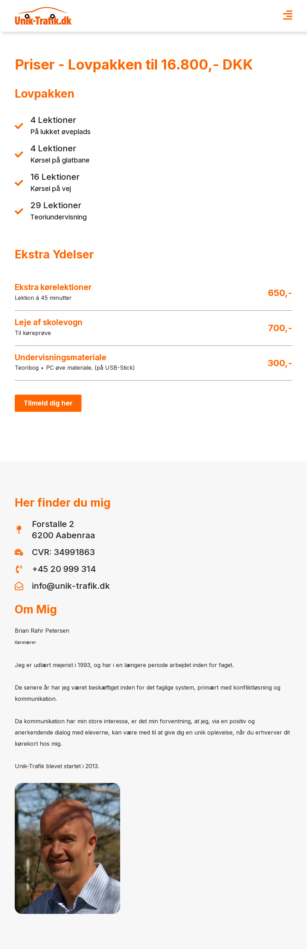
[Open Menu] (287, 15)
